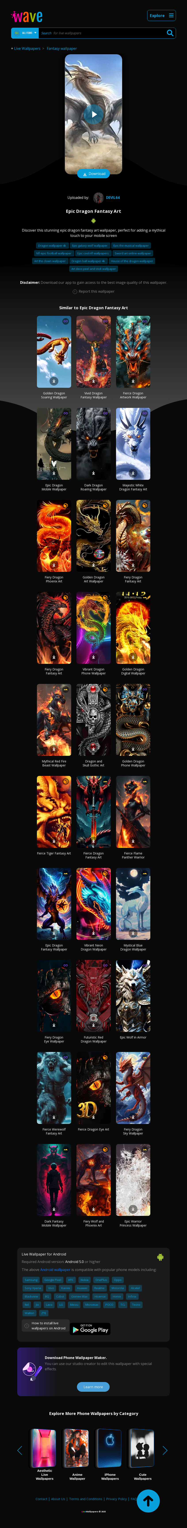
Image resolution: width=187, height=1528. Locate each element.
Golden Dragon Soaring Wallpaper (54, 395)
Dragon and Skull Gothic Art (93, 763)
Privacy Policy (116, 1499)
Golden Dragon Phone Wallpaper (133, 763)
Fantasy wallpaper (62, 48)
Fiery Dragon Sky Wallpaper (133, 1131)
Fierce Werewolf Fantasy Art (54, 1131)
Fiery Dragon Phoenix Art (54, 579)
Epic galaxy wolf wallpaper (90, 246)
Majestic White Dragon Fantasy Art (133, 487)
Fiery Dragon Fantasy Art (133, 579)
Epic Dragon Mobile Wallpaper (54, 487)
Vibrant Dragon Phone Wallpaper (93, 671)
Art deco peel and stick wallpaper (93, 269)
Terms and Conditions (85, 1499)
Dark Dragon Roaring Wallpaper (93, 487)
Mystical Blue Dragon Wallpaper (133, 947)
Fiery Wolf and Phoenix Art (93, 1223)
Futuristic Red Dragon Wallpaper (94, 1039)
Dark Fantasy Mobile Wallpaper (54, 1223)
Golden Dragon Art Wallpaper (94, 579)
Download (93, 174)
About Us (58, 1499)
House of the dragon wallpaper (132, 261)
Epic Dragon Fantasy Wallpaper (54, 947)
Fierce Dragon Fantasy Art (93, 855)
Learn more (93, 1386)
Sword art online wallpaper (133, 253)
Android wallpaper (55, 1269)
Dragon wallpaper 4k (52, 246)
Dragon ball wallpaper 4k (89, 261)
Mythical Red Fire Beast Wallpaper (54, 763)
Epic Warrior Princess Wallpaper (133, 1223)
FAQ (134, 1499)
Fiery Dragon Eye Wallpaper (54, 1039)
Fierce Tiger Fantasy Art (54, 853)
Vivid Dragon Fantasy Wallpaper (93, 395)
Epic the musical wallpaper (131, 246)
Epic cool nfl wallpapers (93, 253)
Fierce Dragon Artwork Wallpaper (133, 395)
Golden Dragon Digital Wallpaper (133, 671)
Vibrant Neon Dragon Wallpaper (94, 947)
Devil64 (106, 197)
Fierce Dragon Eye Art (93, 1129)
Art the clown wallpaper (50, 261)
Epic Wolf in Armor (133, 1037)
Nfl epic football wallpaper (54, 253)
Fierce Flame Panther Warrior (133, 855)
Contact (41, 1499)
